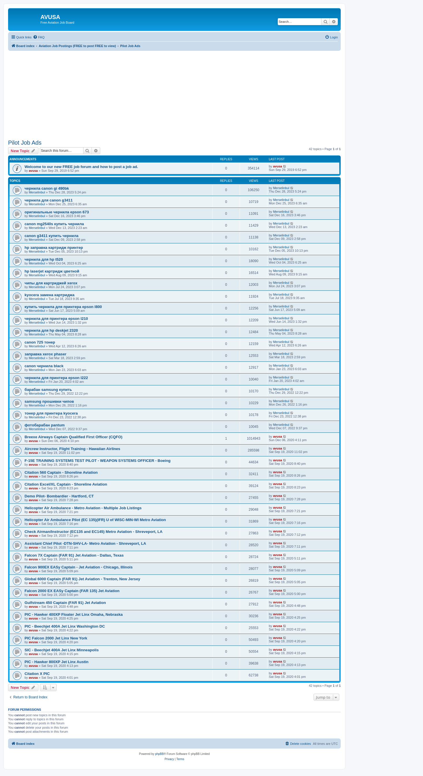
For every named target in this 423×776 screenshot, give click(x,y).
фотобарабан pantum (45, 425)
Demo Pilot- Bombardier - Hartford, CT (59, 496)
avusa (33, 170)
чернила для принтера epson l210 (56, 318)
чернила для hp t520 (44, 259)
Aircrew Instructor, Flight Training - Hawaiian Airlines (72, 449)
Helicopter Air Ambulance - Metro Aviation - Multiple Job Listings (83, 508)
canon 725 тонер (40, 342)
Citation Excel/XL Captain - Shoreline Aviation (66, 484)
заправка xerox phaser (45, 354)
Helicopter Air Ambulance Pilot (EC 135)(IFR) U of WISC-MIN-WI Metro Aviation (95, 520)
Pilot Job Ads (25, 142)
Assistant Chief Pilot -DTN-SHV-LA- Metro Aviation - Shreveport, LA (85, 543)
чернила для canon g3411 (49, 200)
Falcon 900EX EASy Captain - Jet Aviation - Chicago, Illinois (79, 567)
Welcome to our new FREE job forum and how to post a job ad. (81, 167)
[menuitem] (38, 37)
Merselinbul (37, 192)
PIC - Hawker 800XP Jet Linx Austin (56, 662)
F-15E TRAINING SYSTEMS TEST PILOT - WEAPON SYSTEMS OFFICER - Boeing (98, 460)
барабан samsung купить (48, 389)
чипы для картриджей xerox (51, 283)
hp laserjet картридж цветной (52, 271)
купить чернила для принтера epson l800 (63, 307)
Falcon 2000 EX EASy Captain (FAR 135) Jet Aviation (72, 591)
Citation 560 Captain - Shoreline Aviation (61, 472)
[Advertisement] (174, 91)
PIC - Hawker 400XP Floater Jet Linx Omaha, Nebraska (74, 614)
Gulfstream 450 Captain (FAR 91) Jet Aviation (65, 602)
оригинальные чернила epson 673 (57, 212)
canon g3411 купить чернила (52, 236)
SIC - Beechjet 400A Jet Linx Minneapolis (62, 650)
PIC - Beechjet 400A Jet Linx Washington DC (65, 626)
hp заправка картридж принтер (54, 247)
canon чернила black (44, 366)
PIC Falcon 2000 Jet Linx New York (56, 638)
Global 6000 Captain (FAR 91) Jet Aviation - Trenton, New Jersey (82, 579)
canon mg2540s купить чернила (54, 224)
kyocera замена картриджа (49, 295)
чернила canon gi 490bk (47, 188)
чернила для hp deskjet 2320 (51, 330)
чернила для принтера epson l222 (56, 378)
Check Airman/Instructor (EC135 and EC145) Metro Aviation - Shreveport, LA (94, 531)
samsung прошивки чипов (49, 401)
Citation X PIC (37, 673)
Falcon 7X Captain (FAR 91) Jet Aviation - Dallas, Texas (74, 555)
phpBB (159, 754)
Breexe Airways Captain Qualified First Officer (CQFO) (73, 437)
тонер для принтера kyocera (51, 413)
